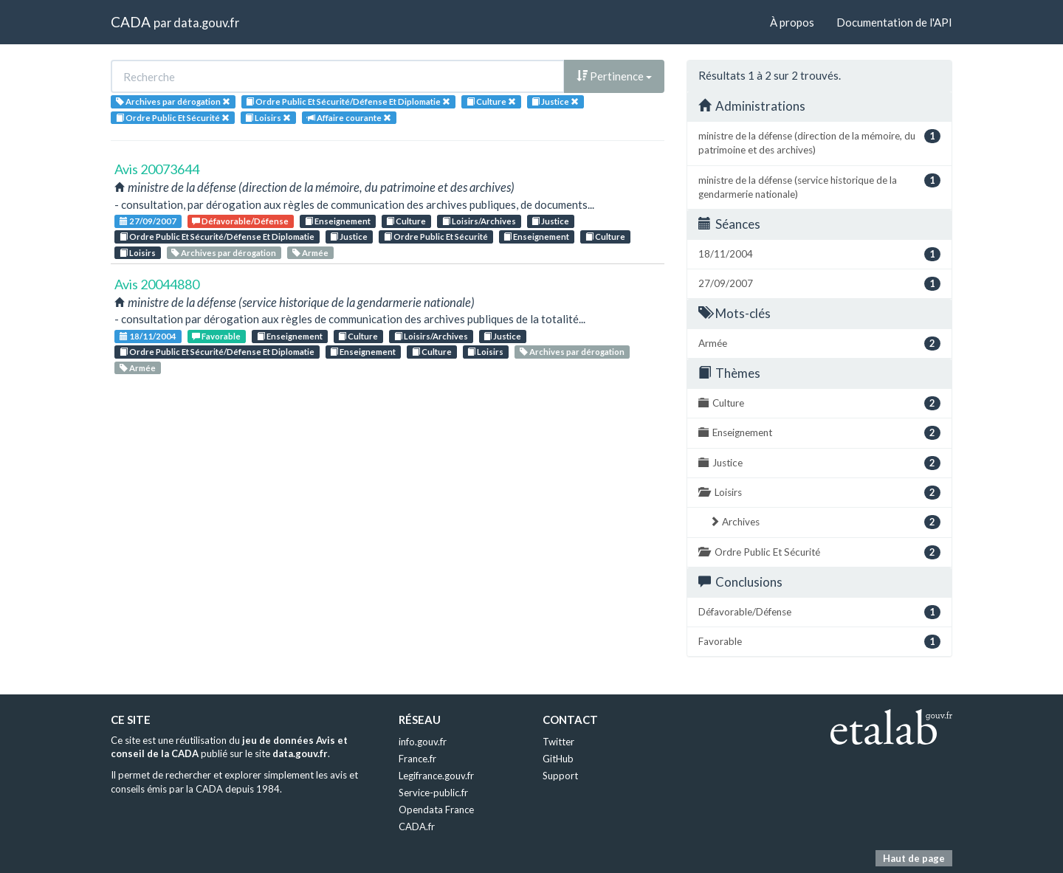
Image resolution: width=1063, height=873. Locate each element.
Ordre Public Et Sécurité (436, 236)
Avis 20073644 (156, 169)
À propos (792, 22)
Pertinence (614, 76)
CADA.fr (417, 826)
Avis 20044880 (156, 284)
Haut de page (914, 858)
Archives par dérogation (223, 253)
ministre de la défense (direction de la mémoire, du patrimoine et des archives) (819, 142)
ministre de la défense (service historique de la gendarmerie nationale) (819, 186)
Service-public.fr (433, 792)
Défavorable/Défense (240, 221)
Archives (824, 522)
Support (560, 775)
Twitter (558, 742)
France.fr (417, 759)
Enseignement (338, 221)
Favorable (216, 336)
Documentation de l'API (894, 22)
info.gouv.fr (423, 742)
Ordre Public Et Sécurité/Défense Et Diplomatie (217, 236)
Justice (550, 221)
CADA (131, 21)
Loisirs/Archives (479, 221)
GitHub (558, 759)
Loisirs (138, 253)
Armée (310, 253)
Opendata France (436, 809)
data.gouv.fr (206, 22)
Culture (406, 221)
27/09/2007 (148, 221)
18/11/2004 (148, 336)
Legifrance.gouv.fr (436, 775)
